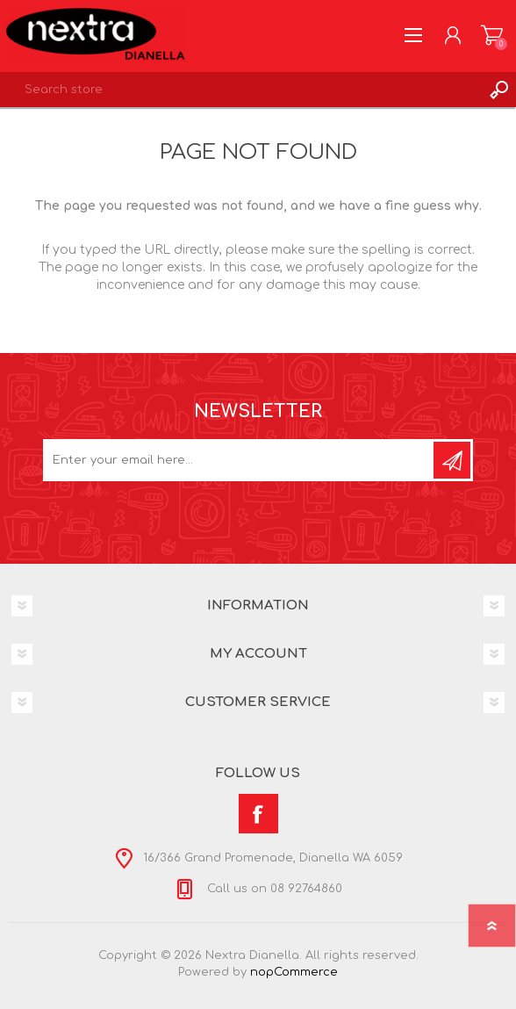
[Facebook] (258, 813)
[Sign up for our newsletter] (240, 460)
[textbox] (240, 89)
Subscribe (452, 460)
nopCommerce (294, 972)
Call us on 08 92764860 (273, 889)
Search (498, 89)
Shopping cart (492, 35)
